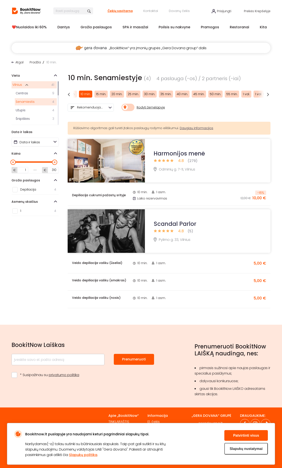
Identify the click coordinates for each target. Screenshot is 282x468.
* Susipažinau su (49, 374)
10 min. (86, 94)
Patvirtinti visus (246, 435)
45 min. (199, 94)
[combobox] (91, 108)
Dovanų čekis (179, 11)
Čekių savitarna (120, 11)
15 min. (101, 94)
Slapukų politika (83, 454)
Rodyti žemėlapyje (151, 107)
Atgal (19, 62)
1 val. (246, 94)
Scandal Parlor (175, 224)
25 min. (133, 94)
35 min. (165, 94)
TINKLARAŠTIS (118, 421)
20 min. (117, 94)
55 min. (232, 94)
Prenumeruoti (134, 359)
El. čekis (154, 421)
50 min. (215, 94)
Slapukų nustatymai (246, 449)
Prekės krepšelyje (257, 11)
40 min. (182, 94)
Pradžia (35, 62)
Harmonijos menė (179, 153)
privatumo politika (64, 374)
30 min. (149, 94)
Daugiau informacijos (196, 128)
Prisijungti (224, 11)
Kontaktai (150, 11)
